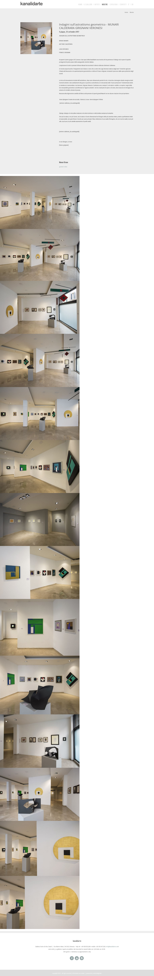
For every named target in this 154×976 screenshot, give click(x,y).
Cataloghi (114, 4)
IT (128, 4)
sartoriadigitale (97, 973)
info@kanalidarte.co (112, 946)
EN (132, 4)
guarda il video (63, 167)
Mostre (105, 4)
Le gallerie (88, 4)
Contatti (123, 4)
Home (80, 4)
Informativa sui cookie (78, 973)
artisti (97, 4)
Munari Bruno (63, 162)
